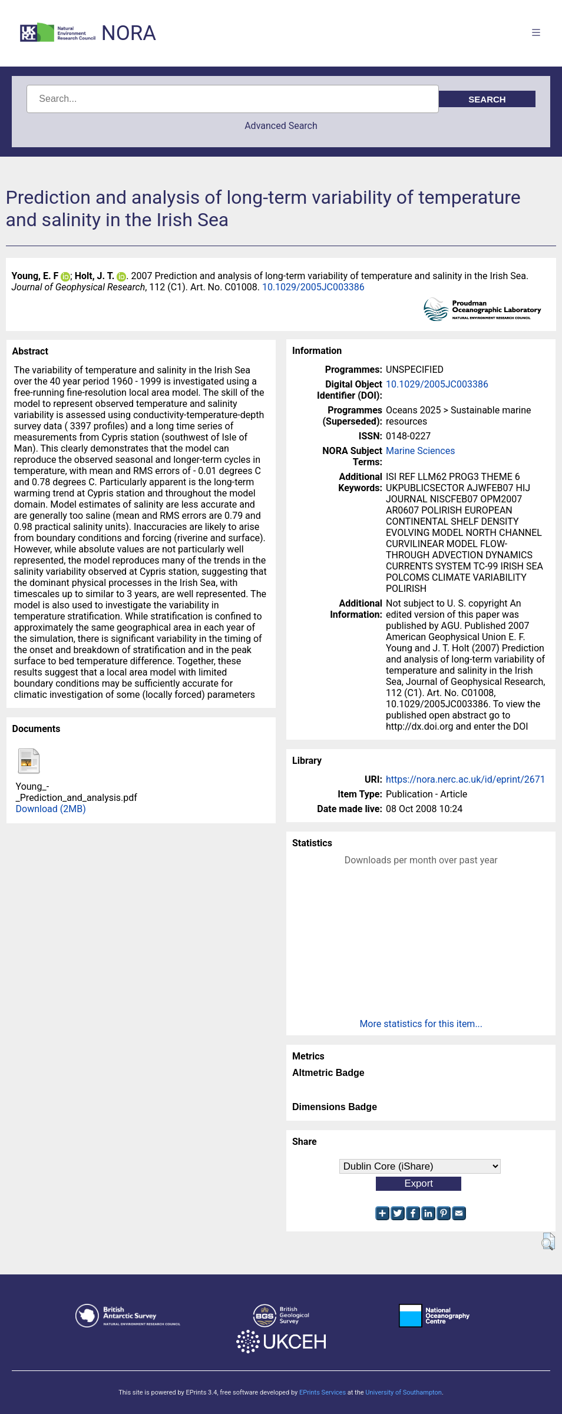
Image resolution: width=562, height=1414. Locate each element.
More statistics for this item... (420, 1023)
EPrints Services (322, 1392)
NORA (128, 33)
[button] (548, 1241)
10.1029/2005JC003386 (313, 287)
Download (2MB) (51, 808)
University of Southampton (403, 1392)
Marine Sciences (420, 450)
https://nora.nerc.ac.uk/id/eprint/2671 (466, 779)
